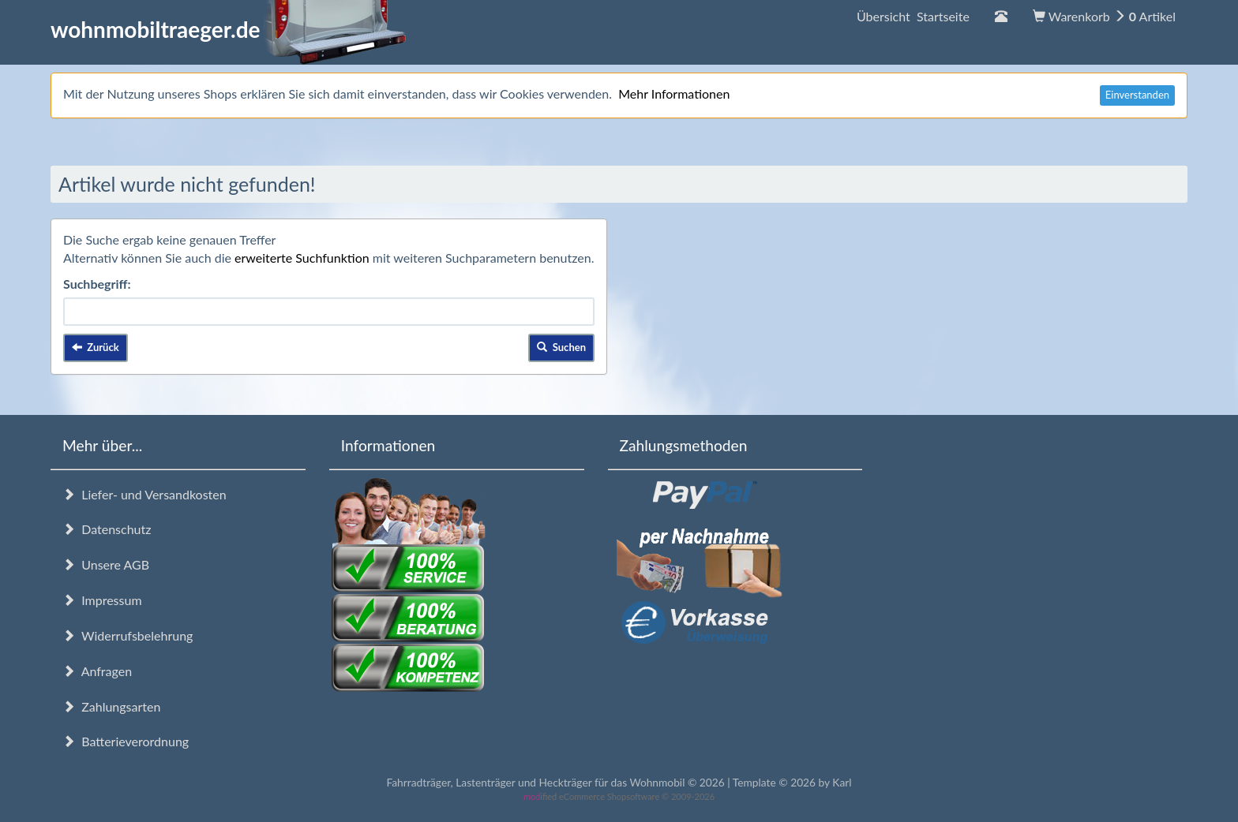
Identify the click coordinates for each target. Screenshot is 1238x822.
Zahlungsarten (111, 706)
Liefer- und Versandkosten (144, 494)
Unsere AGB (105, 564)
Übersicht (913, 16)
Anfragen (97, 670)
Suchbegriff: (97, 283)
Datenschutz (106, 528)
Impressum (102, 599)
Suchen (561, 347)
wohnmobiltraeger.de (229, 29)
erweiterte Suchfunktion (302, 257)
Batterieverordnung (125, 741)
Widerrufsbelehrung (127, 635)
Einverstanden (1137, 94)
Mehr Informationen (674, 93)
